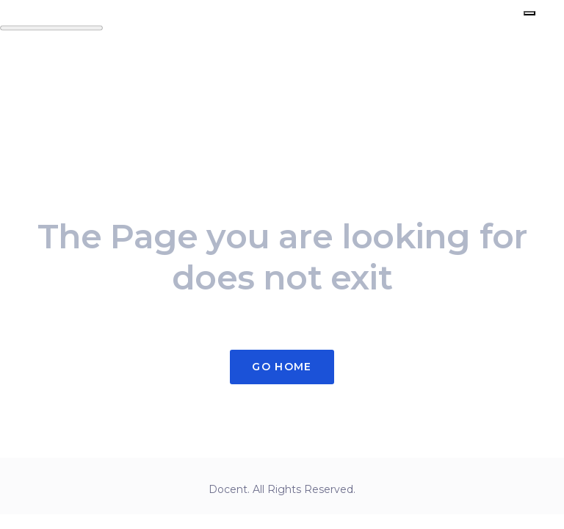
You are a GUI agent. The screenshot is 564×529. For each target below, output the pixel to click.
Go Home (281, 366)
